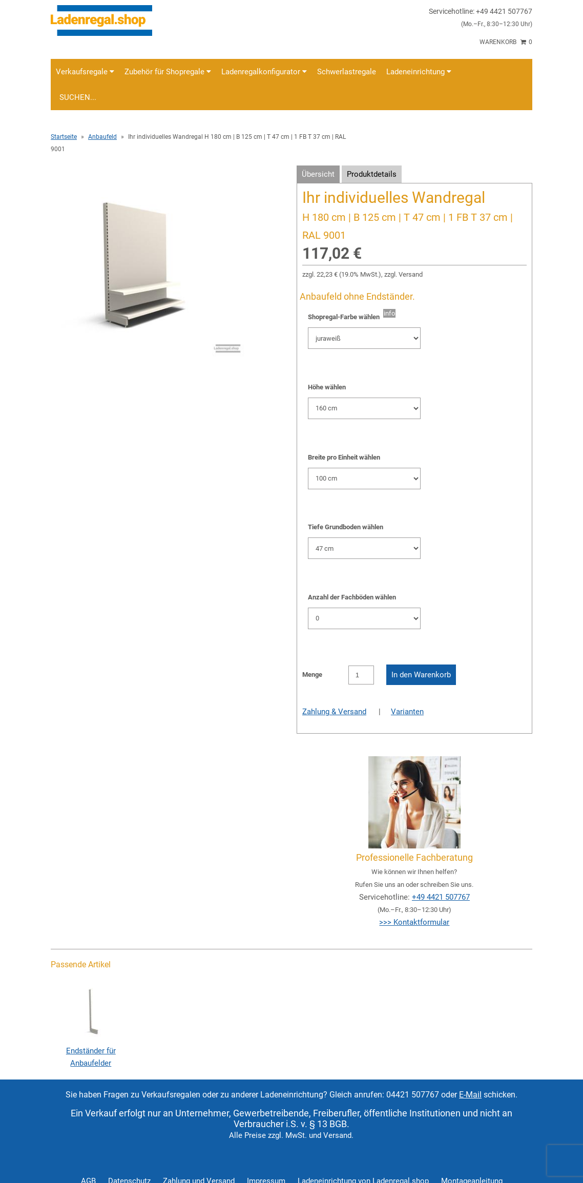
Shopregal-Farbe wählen (345, 317)
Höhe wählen (327, 387)
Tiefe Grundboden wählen (345, 527)
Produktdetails (372, 174)
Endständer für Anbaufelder (90, 1051)
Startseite (64, 136)
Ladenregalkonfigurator (264, 71)
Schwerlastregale (346, 71)
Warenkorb (506, 42)
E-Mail (470, 1094)
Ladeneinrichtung (418, 71)
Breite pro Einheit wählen (344, 457)
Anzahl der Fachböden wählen (352, 597)
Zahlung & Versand (334, 711)
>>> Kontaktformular (414, 922)
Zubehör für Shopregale (167, 71)
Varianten (407, 711)
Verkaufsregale (85, 71)
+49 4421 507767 (441, 897)
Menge (312, 674)
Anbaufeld (102, 136)
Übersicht (318, 174)
